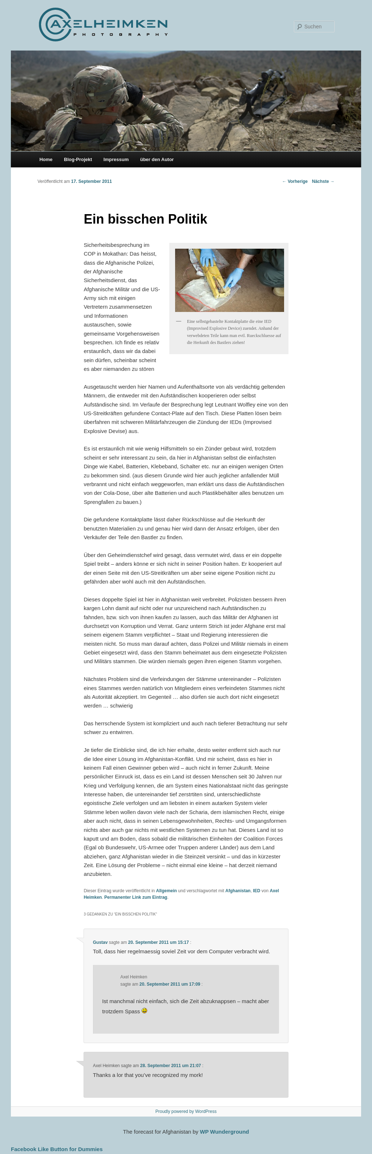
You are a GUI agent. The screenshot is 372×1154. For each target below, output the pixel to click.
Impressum (116, 159)
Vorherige (295, 181)
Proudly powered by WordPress (186, 1111)
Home (45, 159)
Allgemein (166, 890)
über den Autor (157, 159)
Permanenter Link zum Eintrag (135, 897)
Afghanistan (237, 890)
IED (256, 890)
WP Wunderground (224, 1132)
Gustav (100, 942)
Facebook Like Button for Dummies (57, 1149)
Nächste (323, 181)
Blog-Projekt (78, 159)
